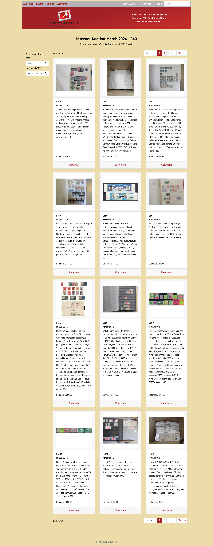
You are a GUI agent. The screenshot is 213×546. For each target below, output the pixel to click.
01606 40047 (130, 4)
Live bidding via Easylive (148, 21)
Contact (146, 4)
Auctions (28, 4)
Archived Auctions (158, 15)
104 (179, 53)
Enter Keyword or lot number (35, 56)
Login (159, 4)
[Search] (177, 4)
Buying (39, 4)
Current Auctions (139, 15)
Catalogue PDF (139, 18)
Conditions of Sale (157, 18)
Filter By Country (33, 68)
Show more (74, 165)
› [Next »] (185, 53)
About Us (62, 4)
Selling (50, 4)
